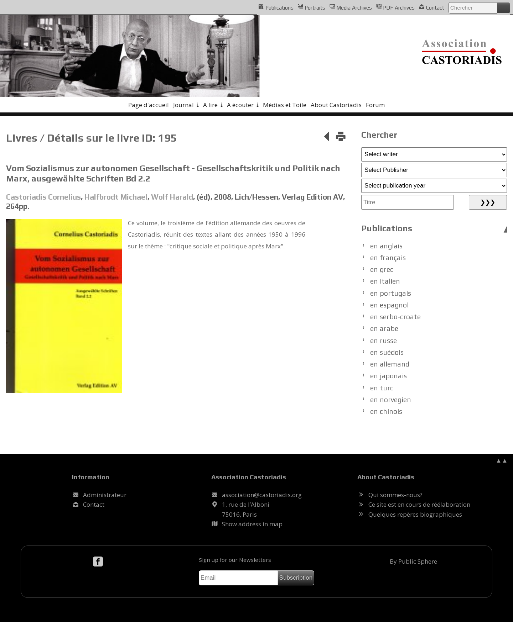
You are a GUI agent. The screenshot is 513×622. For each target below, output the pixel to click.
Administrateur (104, 495)
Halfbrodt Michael (115, 197)
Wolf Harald (172, 197)
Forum (375, 105)
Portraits (311, 7)
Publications (275, 7)
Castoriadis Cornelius (43, 197)
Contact (431, 7)
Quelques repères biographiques (415, 514)
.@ (262, 495)
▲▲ (502, 460)
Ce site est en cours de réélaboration (419, 504)
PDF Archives (395, 7)
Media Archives (351, 7)
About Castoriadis (336, 105)
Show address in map (252, 524)
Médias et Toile (284, 105)
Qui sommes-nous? (395, 495)
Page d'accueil (148, 105)
